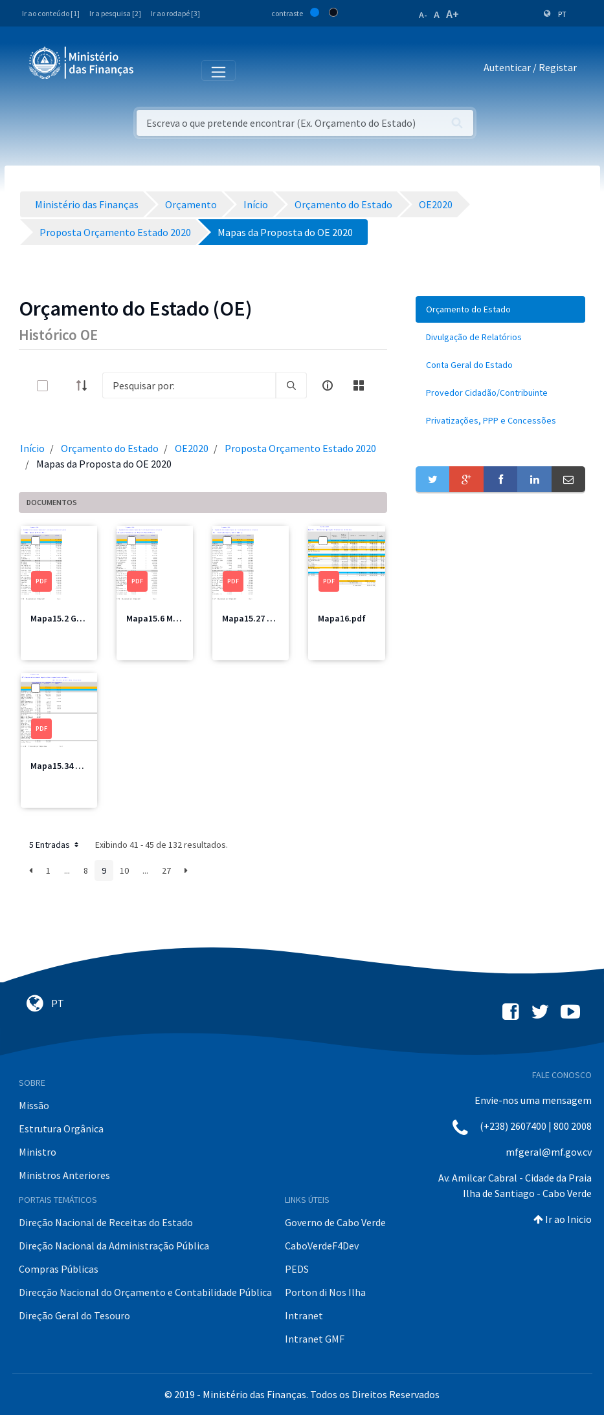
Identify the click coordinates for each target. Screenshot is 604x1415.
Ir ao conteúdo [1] (51, 13)
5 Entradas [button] (55, 844)
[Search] (189, 385)
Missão (34, 1105)
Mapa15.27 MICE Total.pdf (274, 618)
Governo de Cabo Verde (335, 1222)
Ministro (37, 1151)
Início (32, 448)
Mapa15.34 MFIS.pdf (70, 766)
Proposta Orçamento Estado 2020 (300, 448)
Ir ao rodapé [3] (175, 13)
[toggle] (63, 385)
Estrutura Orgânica (61, 1128)
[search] (291, 385)
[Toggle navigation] (154, 69)
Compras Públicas (58, 1268)
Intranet (304, 1315)
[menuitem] (501, 309)
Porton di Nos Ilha (325, 1292)
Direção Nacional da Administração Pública (114, 1245)
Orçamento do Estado (110, 448)
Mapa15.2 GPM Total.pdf (79, 618)
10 (124, 870)
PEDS (297, 1268)
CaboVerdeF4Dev (322, 1245)
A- (423, 15)
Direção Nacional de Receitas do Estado (106, 1222)
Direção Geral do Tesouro (74, 1315)
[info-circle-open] (327, 385)
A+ (452, 13)
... (67, 870)
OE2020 (191, 448)
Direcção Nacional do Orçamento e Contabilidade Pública (145, 1292)
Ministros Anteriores (64, 1175)
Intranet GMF (314, 1338)
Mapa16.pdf (342, 618)
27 (166, 870)
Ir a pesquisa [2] (115, 13)
